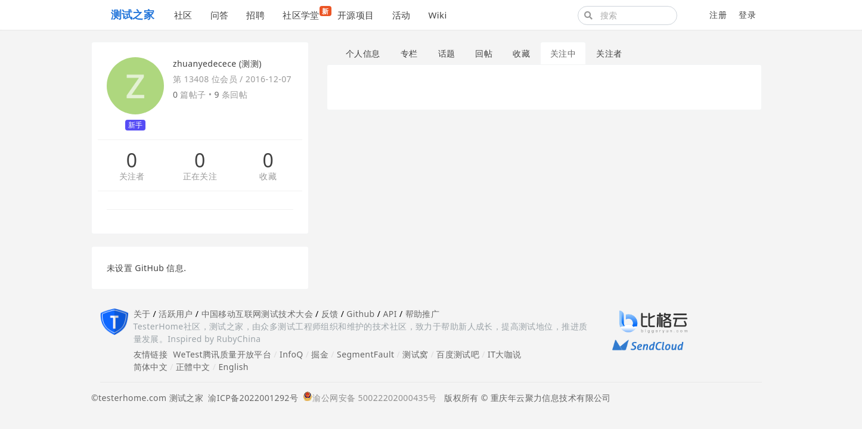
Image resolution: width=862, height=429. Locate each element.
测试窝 (415, 354)
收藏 (268, 177)
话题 (446, 53)
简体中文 (151, 366)
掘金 (319, 354)
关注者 (132, 177)
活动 (401, 15)
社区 (183, 15)
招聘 (255, 15)
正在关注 (200, 177)
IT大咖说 (505, 354)
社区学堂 (305, 13)
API (389, 313)
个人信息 (363, 53)
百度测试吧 (457, 354)
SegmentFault (365, 354)
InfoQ (291, 354)
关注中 (563, 53)
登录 (747, 14)
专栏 (409, 53)
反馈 (330, 313)
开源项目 (355, 15)
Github (360, 313)
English (233, 366)
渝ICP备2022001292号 (250, 397)
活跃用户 (176, 313)
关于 (142, 313)
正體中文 (193, 366)
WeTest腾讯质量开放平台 (222, 354)
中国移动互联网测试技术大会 (257, 313)
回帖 (483, 53)
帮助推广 (422, 313)
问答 (219, 15)
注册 (718, 14)
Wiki (437, 15)
